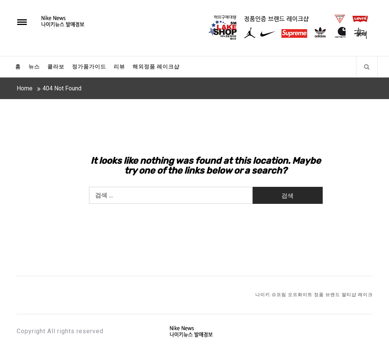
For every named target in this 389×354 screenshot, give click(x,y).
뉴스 (34, 67)
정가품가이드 (89, 67)
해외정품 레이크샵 (156, 67)
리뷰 (119, 67)
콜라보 (55, 67)
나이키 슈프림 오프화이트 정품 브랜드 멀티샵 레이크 (314, 294)
